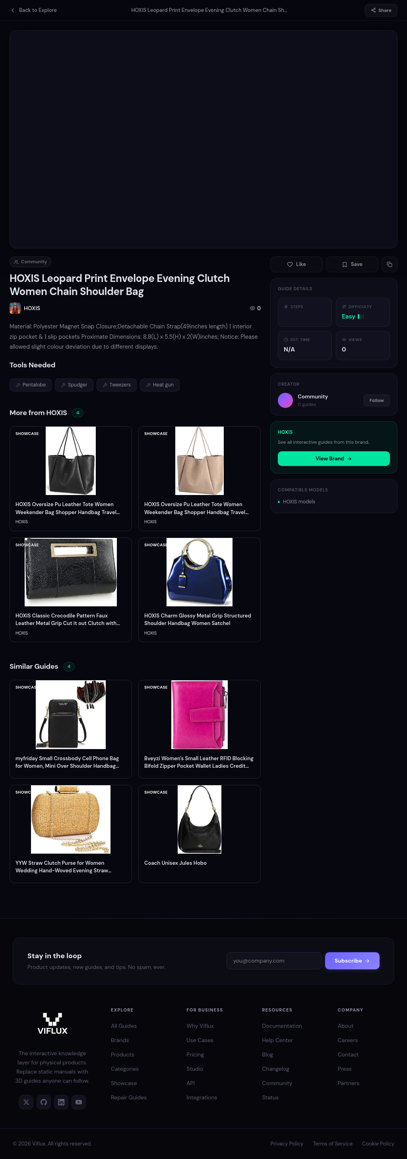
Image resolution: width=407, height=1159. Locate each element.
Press (345, 1068)
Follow (377, 400)
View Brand (334, 458)
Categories (125, 1068)
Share (381, 10)
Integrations (201, 1097)
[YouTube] (79, 1102)
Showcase (124, 1083)
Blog (267, 1054)
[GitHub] (44, 1102)
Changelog (275, 1068)
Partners (348, 1083)
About (346, 1025)
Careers (348, 1040)
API (190, 1083)
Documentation (282, 1025)
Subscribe (352, 960)
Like (296, 264)
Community (277, 1083)
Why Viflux (199, 1025)
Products (122, 1054)
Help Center (277, 1040)
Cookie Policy (378, 1143)
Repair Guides (129, 1097)
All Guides (124, 1025)
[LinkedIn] (61, 1102)
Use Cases (199, 1040)
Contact (348, 1054)
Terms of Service (333, 1143)
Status (270, 1097)
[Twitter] (26, 1102)
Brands (120, 1040)
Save (352, 264)
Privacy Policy (286, 1143)
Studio (194, 1068)
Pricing (195, 1054)
